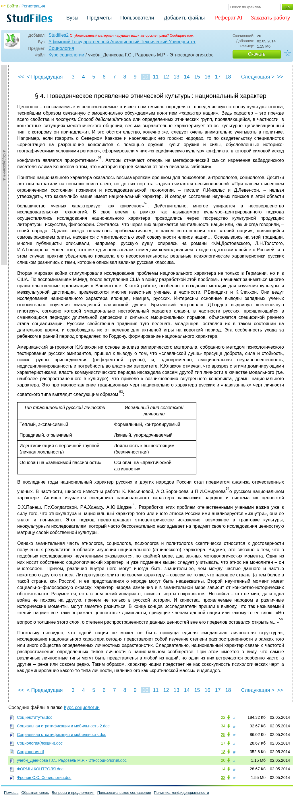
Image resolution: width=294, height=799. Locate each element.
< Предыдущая (45, 77)
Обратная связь (35, 792)
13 (176, 77)
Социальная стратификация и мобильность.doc (61, 734)
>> (280, 77)
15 (197, 77)
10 (145, 77)
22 (223, 717)
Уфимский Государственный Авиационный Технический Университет (122, 41)
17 (217, 77)
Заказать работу (270, 18)
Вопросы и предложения (73, 792)
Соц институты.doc (34, 717)
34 (223, 726)
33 (223, 777)
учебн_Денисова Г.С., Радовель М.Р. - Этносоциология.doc (72, 760)
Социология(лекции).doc (40, 743)
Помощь (11, 792)
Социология (61, 48)
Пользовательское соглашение (124, 792)
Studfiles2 (59, 35)
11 (155, 77)
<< (21, 77)
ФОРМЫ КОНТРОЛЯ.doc (40, 769)
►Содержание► (4, 165)
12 (166, 77)
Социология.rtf (30, 751)
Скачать (256, 54)
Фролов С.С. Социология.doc (44, 777)
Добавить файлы (184, 18)
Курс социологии (66, 54)
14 (186, 77)
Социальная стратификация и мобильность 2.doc (63, 726)
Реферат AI (228, 18)
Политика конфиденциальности (181, 792)
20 (223, 760)
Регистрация (33, 6)
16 (207, 77)
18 (228, 77)
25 (223, 734)
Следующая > (257, 77)
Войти (12, 6)
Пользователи (137, 18)
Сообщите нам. (182, 35)
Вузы (72, 18)
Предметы (99, 18)
